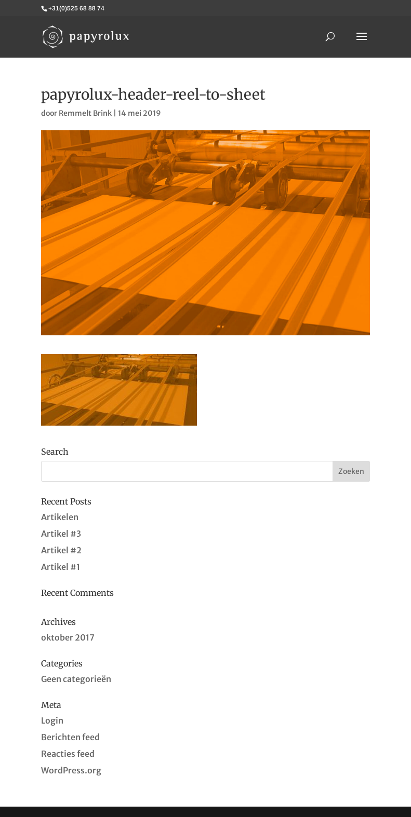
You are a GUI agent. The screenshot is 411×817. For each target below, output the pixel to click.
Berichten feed (70, 737)
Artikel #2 (61, 550)
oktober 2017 (68, 637)
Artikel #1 (60, 567)
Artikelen (59, 517)
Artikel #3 (61, 533)
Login (52, 720)
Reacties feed (68, 753)
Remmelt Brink (85, 113)
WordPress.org (71, 770)
